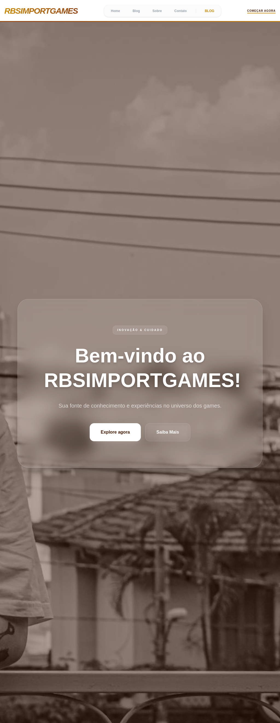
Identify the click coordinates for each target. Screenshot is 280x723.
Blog (136, 11)
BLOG (209, 11)
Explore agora (115, 432)
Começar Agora (261, 10)
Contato (180, 11)
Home (115, 11)
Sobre (157, 11)
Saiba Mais (167, 432)
